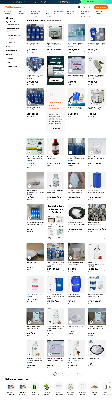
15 (77, 374)
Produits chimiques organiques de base (58, 17)
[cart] (88, 7)
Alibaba (28, 17)
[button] (109, 392)
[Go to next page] (81, 374)
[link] (109, 382)
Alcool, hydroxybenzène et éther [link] (82, 17)
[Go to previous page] (51, 374)
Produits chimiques (38, 17)
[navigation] (14, 195)
